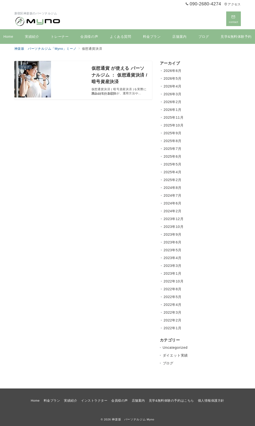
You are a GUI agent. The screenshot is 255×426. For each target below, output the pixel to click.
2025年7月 (173, 149)
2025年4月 (173, 172)
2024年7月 (173, 195)
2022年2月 (173, 320)
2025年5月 (173, 164)
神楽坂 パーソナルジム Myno (133, 419)
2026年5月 (173, 78)
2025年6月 (173, 156)
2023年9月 (173, 234)
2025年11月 (174, 117)
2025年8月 (173, 141)
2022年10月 (174, 281)
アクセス (232, 4)
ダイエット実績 (175, 355)
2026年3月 (173, 94)
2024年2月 (173, 211)
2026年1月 (173, 110)
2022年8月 (173, 289)
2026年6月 (173, 71)
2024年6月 (173, 203)
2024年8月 (173, 188)
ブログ (168, 363)
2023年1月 (173, 273)
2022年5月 (173, 297)
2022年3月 (173, 312)
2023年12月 (174, 219)
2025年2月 (173, 180)
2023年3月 (173, 266)
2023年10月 (174, 227)
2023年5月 (173, 250)
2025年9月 (173, 133)
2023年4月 (173, 258)
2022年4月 (173, 305)
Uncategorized (175, 347)
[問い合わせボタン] (233, 18)
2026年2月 (173, 102)
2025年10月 (174, 125)
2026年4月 (173, 86)
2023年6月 (173, 242)
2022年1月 (173, 328)
